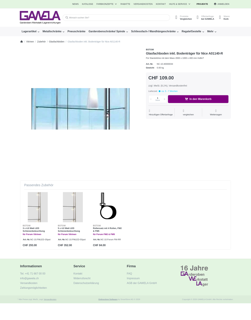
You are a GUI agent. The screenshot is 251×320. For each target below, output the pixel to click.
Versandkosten (50, 299)
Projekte (202, 4)
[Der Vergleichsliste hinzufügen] (188, 112)
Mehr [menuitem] (210, 31)
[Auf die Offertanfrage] (161, 112)
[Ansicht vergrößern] (80, 108)
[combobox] (116, 17)
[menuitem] (75, 4)
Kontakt (161, 4)
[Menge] (157, 99)
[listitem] (80, 108)
